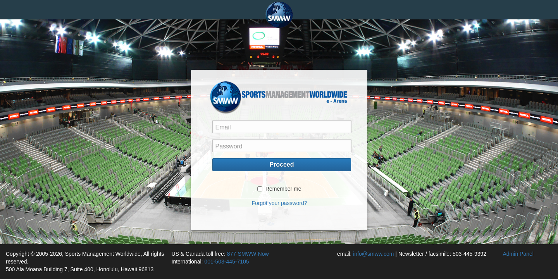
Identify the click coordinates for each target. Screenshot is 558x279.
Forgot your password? (279, 203)
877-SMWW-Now (248, 254)
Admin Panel (518, 254)
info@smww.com (373, 254)
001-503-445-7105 (226, 261)
